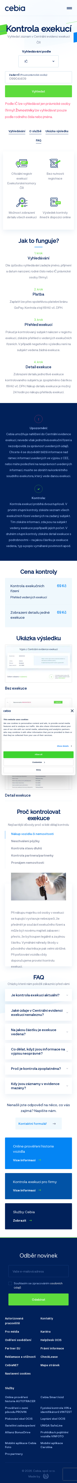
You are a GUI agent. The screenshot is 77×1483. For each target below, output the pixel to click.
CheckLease (49, 1357)
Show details (63, 746)
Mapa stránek (50, 1365)
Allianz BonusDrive (17, 1432)
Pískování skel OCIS (18, 1418)
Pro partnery (14, 1453)
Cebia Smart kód (52, 1397)
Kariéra (46, 1331)
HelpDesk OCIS (51, 1340)
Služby (9, 1388)
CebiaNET (12, 1365)
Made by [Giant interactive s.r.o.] (38, 1476)
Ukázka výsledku (57, 131)
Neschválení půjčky (25, 841)
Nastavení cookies (18, 1373)
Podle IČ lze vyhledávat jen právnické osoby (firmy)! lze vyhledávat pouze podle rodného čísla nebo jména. (37, 110)
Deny (38, 770)
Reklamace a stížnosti (20, 1357)
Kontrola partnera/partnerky (32, 855)
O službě (35, 131)
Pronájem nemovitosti (27, 862)
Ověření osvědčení (18, 1340)
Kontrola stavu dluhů (26, 848)
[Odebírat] (38, 1299)
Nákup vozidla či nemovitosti (32, 834)
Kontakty (47, 1318)
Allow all (38, 755)
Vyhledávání (17, 131)
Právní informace (52, 1348)
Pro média (12, 1331)
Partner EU (12, 1348)
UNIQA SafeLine (52, 1425)
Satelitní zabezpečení (20, 1425)
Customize (38, 762)
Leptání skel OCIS (53, 1418)
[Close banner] (72, 711)
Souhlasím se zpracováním (32, 1283)
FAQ (38, 140)
